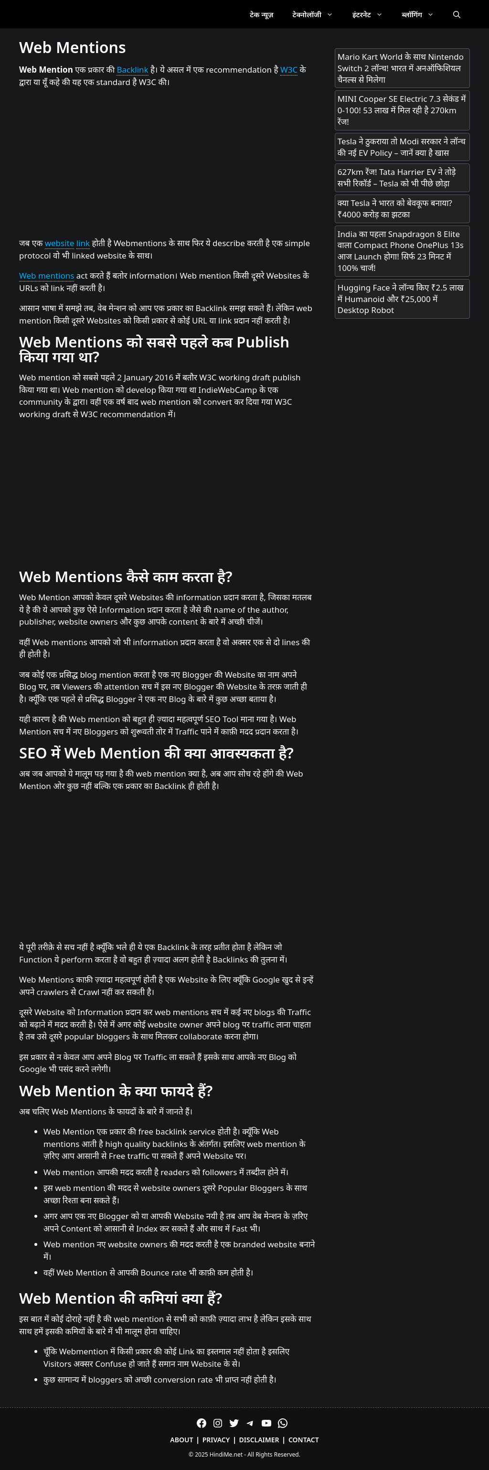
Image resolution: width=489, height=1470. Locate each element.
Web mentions (46, 275)
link (83, 243)
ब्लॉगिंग (423, 14)
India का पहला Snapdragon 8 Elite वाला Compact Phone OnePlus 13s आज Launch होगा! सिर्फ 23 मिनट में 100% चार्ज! (401, 250)
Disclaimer (259, 1439)
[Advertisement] (167, 163)
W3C (289, 69)
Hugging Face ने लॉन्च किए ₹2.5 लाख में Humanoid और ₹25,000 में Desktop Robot (401, 299)
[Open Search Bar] (457, 14)
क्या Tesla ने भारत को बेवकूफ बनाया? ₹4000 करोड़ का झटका (395, 208)
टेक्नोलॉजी (318, 14)
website (59, 243)
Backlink (132, 69)
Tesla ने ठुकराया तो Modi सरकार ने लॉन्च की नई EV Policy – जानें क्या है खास (402, 147)
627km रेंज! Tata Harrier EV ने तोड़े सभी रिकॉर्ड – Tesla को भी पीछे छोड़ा (397, 177)
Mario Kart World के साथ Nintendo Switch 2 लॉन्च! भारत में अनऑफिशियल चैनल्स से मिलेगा (401, 68)
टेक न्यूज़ (261, 14)
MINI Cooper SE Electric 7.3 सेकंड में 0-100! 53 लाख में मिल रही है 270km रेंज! (402, 110)
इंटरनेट (372, 14)
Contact (303, 1439)
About (181, 1439)
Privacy (216, 1439)
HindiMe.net (226, 1454)
